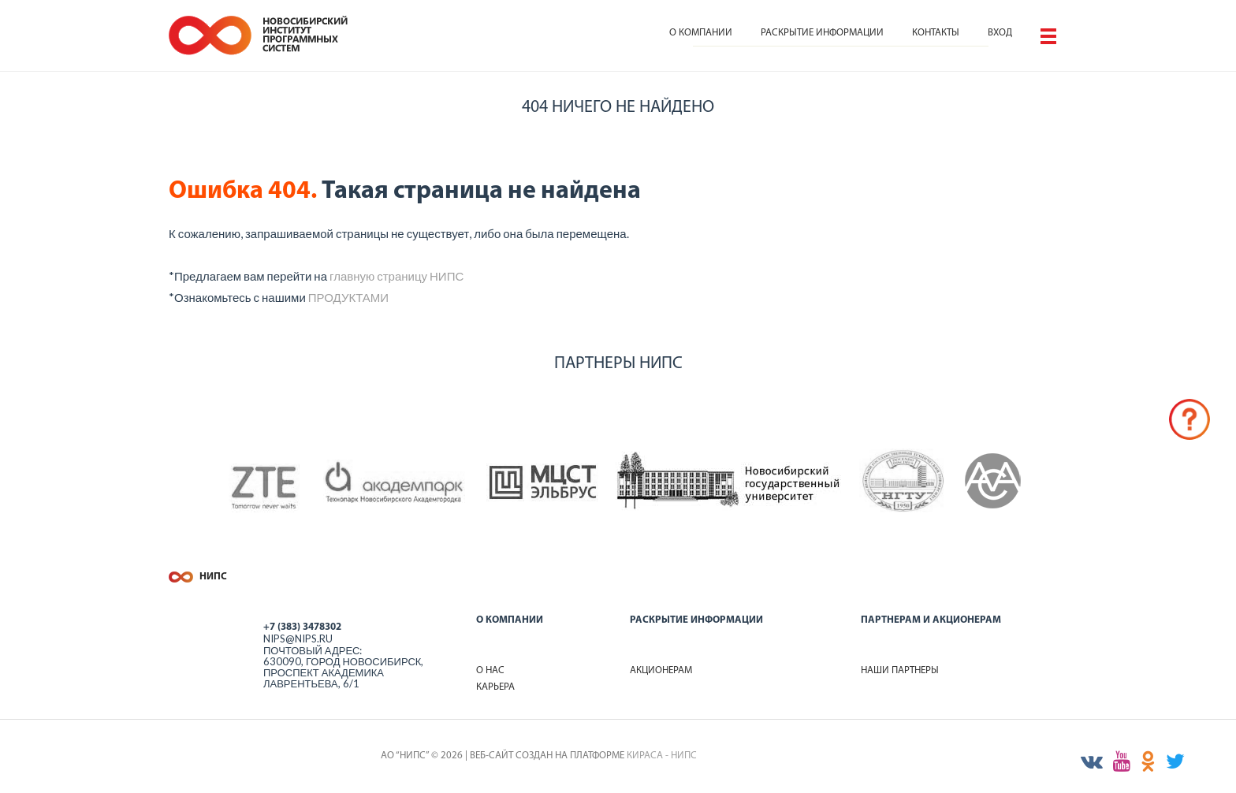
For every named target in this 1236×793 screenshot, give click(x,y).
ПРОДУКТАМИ (348, 297)
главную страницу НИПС (396, 276)
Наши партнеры (900, 670)
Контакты (935, 33)
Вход (1000, 33)
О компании (700, 33)
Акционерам (661, 670)
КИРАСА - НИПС (662, 755)
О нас (490, 670)
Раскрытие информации (822, 33)
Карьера (495, 687)
